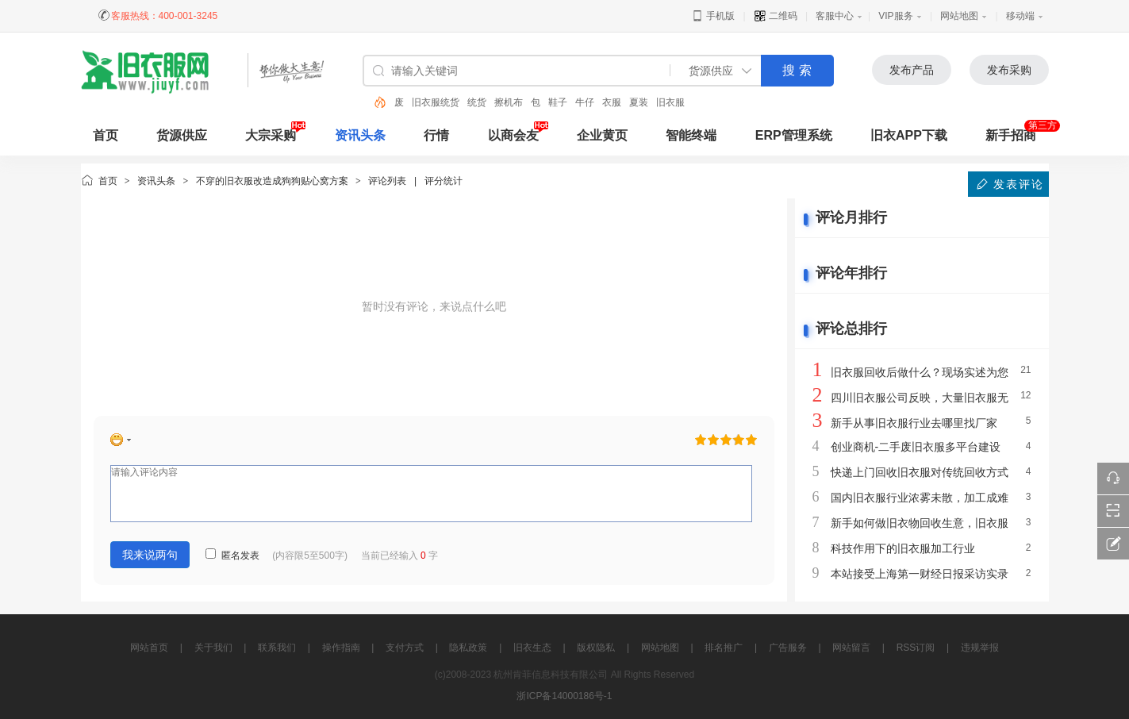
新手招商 (1010, 135)
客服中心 (835, 15)
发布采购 (1009, 69)
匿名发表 (232, 555)
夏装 (638, 102)
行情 (436, 135)
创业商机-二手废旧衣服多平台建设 (916, 446)
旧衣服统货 (435, 102)
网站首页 (149, 647)
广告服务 (788, 647)
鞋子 (557, 102)
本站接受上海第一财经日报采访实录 (919, 573)
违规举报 (980, 647)
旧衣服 (670, 102)
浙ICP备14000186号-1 (564, 696)
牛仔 (584, 102)
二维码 (775, 15)
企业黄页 (602, 135)
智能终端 (691, 135)
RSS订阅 (916, 647)
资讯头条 (360, 135)
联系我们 (277, 647)
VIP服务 (895, 15)
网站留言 (851, 647)
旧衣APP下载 (908, 135)
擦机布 (508, 102)
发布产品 (911, 69)
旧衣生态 (532, 647)
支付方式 (405, 647)
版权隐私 (596, 647)
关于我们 (213, 647)
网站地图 (959, 15)
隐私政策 (468, 647)
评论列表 (387, 180)
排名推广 (724, 647)
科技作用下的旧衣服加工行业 (903, 548)
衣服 (611, 102)
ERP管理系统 (793, 135)
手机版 (713, 15)
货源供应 (181, 135)
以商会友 (513, 135)
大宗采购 (270, 135)
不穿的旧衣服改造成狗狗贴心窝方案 (272, 180)
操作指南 (341, 647)
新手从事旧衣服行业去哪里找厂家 (914, 423)
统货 (476, 102)
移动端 (1020, 15)
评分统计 (443, 180)
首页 (107, 180)
